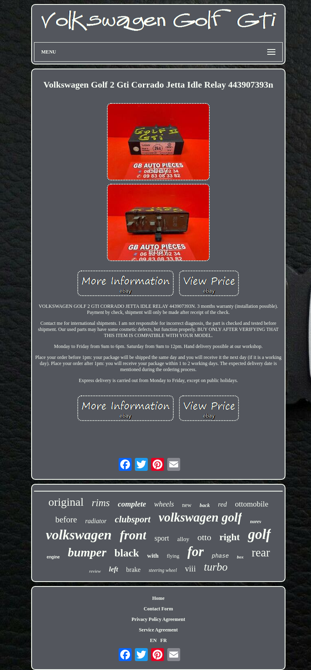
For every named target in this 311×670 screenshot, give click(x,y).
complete (132, 504)
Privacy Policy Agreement (158, 619)
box (240, 556)
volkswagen (78, 534)
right (229, 537)
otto (204, 537)
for (195, 551)
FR (163, 640)
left (113, 569)
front (133, 535)
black (127, 553)
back (205, 505)
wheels (164, 504)
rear (261, 552)
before (66, 519)
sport (161, 538)
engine (53, 557)
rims (101, 502)
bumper (87, 552)
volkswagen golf (200, 517)
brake (133, 569)
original (65, 502)
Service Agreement (158, 630)
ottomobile (251, 504)
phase (220, 556)
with (152, 555)
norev (255, 521)
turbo (216, 567)
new (187, 505)
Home (158, 598)
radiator (96, 521)
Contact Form (158, 609)
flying (173, 556)
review (95, 571)
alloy (183, 539)
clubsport (132, 519)
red (222, 504)
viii (190, 568)
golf (259, 534)
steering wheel (163, 570)
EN (153, 640)
